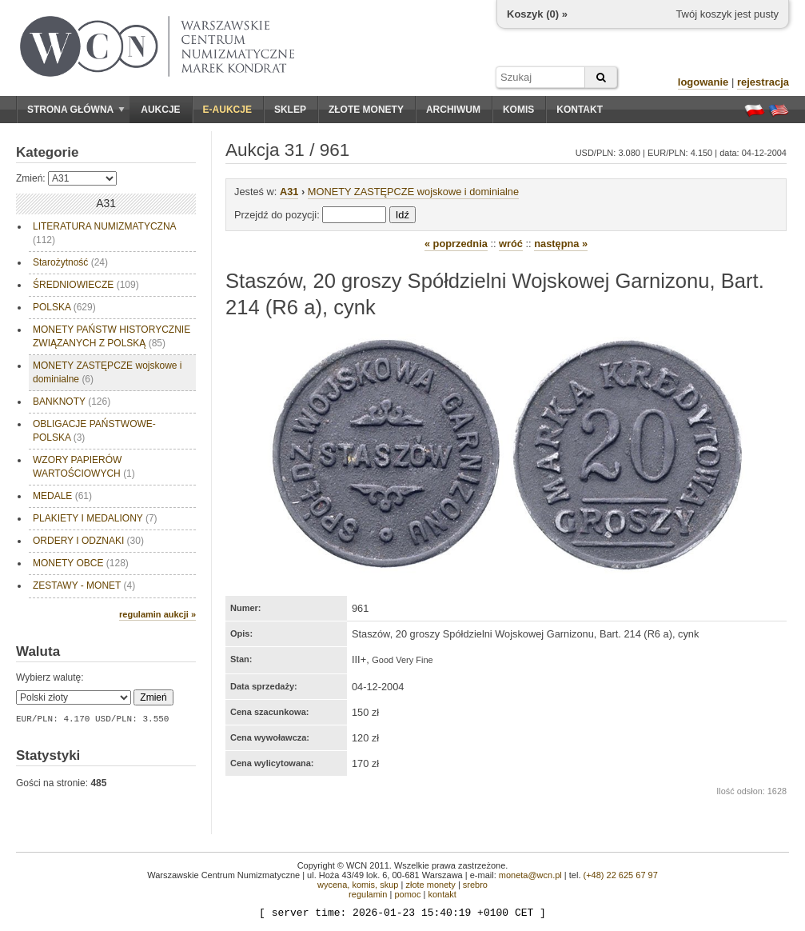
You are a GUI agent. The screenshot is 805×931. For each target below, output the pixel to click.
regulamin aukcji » (157, 614)
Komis (518, 109)
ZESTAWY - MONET (84, 585)
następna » (561, 244)
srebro (475, 884)
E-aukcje (227, 109)
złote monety (430, 884)
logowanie (703, 82)
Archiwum (453, 109)
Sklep (290, 109)
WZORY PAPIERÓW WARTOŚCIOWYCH (84, 466)
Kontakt (579, 109)
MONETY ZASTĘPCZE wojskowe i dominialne (107, 372)
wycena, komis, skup (357, 884)
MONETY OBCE (81, 563)
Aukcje (160, 109)
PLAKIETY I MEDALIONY (95, 518)
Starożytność (70, 262)
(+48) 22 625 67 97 (621, 875)
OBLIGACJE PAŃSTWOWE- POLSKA (94, 430)
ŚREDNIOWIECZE (86, 284)
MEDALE (62, 495)
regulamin (368, 894)
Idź (402, 215)
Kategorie (47, 152)
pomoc (407, 894)
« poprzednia (456, 244)
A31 (289, 192)
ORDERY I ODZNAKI (88, 540)
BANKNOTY (71, 401)
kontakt (442, 894)
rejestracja (763, 82)
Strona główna (76, 109)
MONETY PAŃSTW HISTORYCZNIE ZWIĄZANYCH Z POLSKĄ (111, 336)
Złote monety (366, 109)
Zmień (153, 697)
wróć (511, 244)
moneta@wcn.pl (530, 875)
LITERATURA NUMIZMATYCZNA (105, 233)
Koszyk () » (537, 14)
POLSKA (64, 307)
